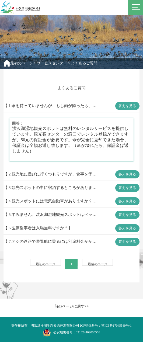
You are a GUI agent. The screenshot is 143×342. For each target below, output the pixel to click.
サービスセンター (52, 63)
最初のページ (21, 63)
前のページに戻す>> (71, 306)
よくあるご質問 (84, 63)
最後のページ (97, 264)
